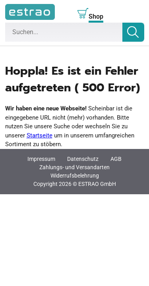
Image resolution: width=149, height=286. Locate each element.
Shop (96, 16)
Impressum (41, 159)
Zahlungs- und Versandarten (74, 167)
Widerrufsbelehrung (74, 175)
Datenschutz (83, 159)
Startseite (39, 135)
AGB (116, 159)
